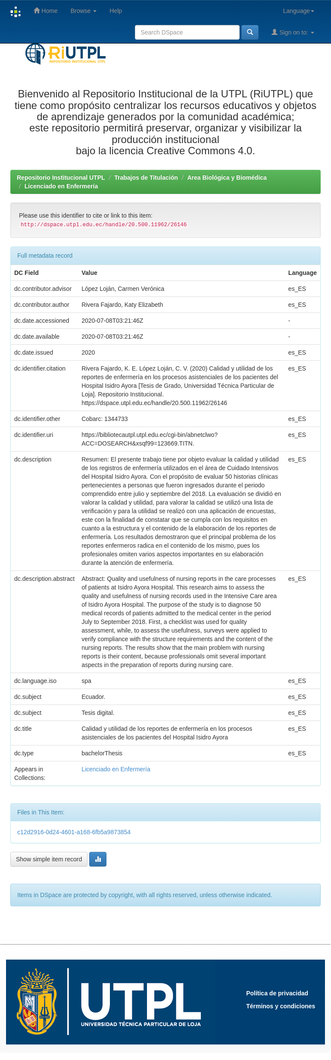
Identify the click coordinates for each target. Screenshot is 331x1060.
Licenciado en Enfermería (61, 186)
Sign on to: (293, 32)
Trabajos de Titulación (146, 177)
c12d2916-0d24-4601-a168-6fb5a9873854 (74, 832)
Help (115, 10)
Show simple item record (49, 859)
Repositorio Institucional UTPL (61, 177)
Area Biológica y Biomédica (226, 177)
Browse (84, 10)
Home (45, 10)
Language (298, 10)
